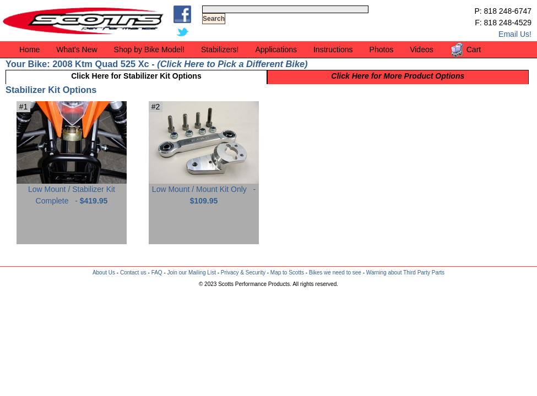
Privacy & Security (243, 273)
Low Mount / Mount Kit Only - (204, 191)
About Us (104, 273)
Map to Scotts (287, 273)
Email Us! (514, 34)
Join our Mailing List (191, 273)
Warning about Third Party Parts (405, 273)
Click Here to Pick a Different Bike (232, 64)
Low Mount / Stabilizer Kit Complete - (72, 191)
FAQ (156, 273)
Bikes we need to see (335, 273)
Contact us (133, 273)
